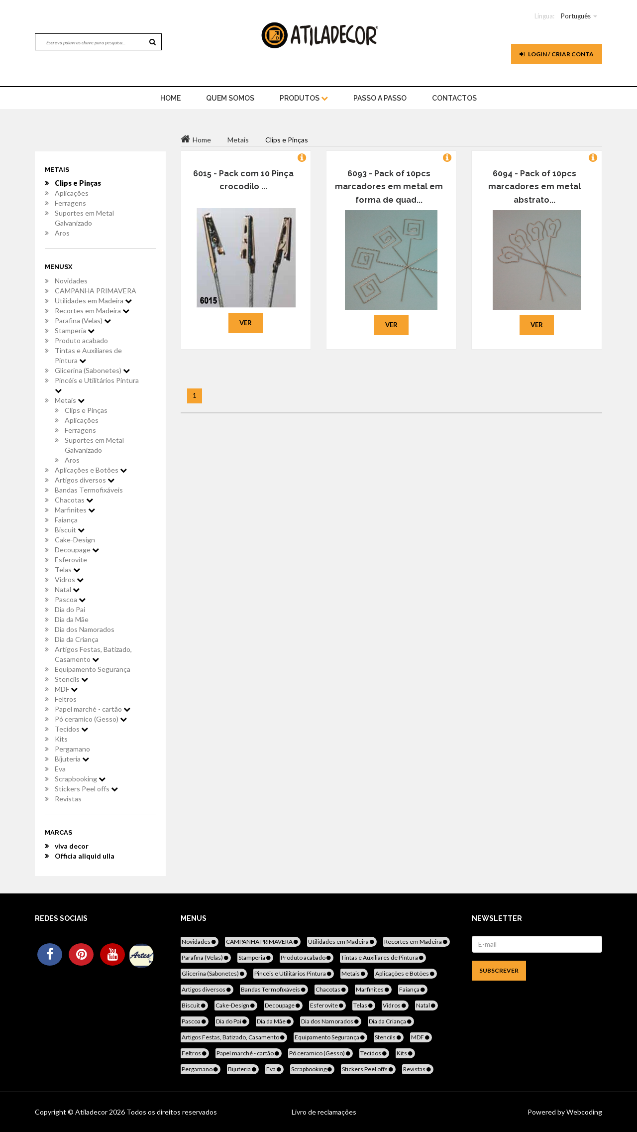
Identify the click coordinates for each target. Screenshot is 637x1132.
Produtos (304, 98)
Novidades (71, 280)
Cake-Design (75, 539)
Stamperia (75, 330)
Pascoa (70, 599)
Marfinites (75, 509)
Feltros (66, 699)
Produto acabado (81, 340)
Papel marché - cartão (92, 709)
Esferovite (71, 559)
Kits (61, 739)
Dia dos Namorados (84, 629)
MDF (66, 689)
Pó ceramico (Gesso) (91, 719)
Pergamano (72, 749)
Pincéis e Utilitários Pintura (97, 385)
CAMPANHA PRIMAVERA (95, 290)
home (170, 98)
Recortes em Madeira (92, 310)
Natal (67, 589)
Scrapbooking (80, 778)
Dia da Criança (77, 639)
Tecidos (71, 729)
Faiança (66, 519)
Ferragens (70, 203)
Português (576, 16)
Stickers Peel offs (86, 788)
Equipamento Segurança (92, 669)
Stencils (71, 679)
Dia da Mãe (72, 619)
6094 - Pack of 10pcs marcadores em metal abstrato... (534, 187)
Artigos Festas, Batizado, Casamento (93, 654)
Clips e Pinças (78, 183)
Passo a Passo (380, 98)
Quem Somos (230, 98)
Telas (67, 569)
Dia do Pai (70, 609)
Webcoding (583, 1112)
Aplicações (72, 193)
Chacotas (74, 500)
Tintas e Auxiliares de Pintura (88, 355)
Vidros (69, 579)
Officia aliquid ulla (84, 856)
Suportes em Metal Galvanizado (84, 218)
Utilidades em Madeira (93, 300)
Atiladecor (92, 1112)
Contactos (454, 98)
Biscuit (70, 529)
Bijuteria (72, 759)
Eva (60, 768)
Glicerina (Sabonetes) (92, 370)
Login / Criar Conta (557, 54)
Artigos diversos (84, 480)
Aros (62, 233)
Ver (245, 323)
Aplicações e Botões (91, 470)
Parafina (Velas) (83, 320)
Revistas (68, 798)
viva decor (72, 846)
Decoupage (77, 549)
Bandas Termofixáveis (89, 490)
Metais (70, 400)
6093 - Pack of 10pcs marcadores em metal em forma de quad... (389, 187)
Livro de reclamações (324, 1112)
